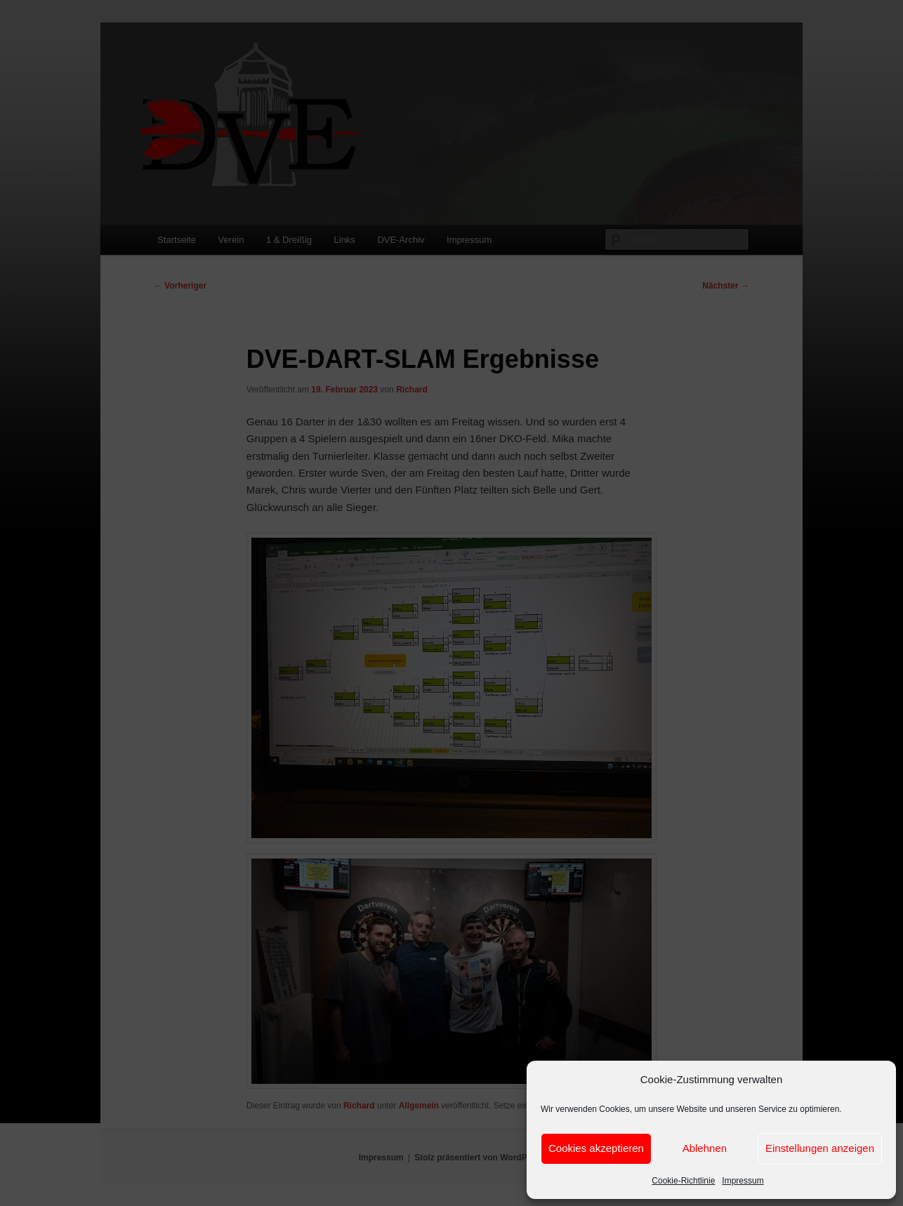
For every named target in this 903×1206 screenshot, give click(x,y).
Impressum (742, 1181)
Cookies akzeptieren (596, 1148)
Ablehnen (705, 1148)
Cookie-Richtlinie (683, 1181)
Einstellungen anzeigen (819, 1148)
